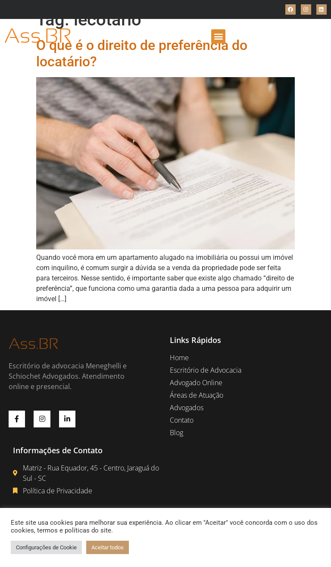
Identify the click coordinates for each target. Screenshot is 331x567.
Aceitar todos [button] (107, 547)
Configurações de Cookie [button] (46, 547)
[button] (218, 36)
